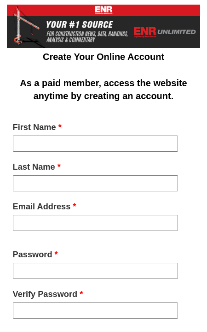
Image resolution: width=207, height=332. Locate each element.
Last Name (37, 167)
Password (35, 254)
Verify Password (48, 294)
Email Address (44, 206)
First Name (37, 127)
